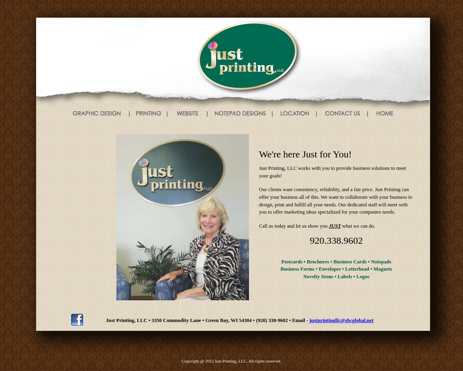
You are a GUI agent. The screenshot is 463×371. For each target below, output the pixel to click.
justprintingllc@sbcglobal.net (341, 320)
